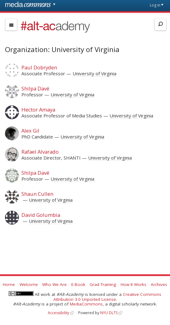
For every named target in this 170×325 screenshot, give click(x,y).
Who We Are (54, 284)
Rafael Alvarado (40, 151)
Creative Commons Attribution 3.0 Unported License (107, 297)
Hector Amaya (38, 109)
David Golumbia (40, 214)
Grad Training (103, 284)
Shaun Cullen (37, 193)
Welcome (29, 284)
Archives (159, 284)
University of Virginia (94, 73)
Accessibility (58, 312)
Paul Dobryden (39, 67)
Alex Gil (30, 130)
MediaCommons (86, 304)
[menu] (11, 25)
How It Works (133, 284)
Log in (155, 5)
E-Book (78, 284)
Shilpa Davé (35, 88)
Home (9, 284)
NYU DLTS (109, 312)
